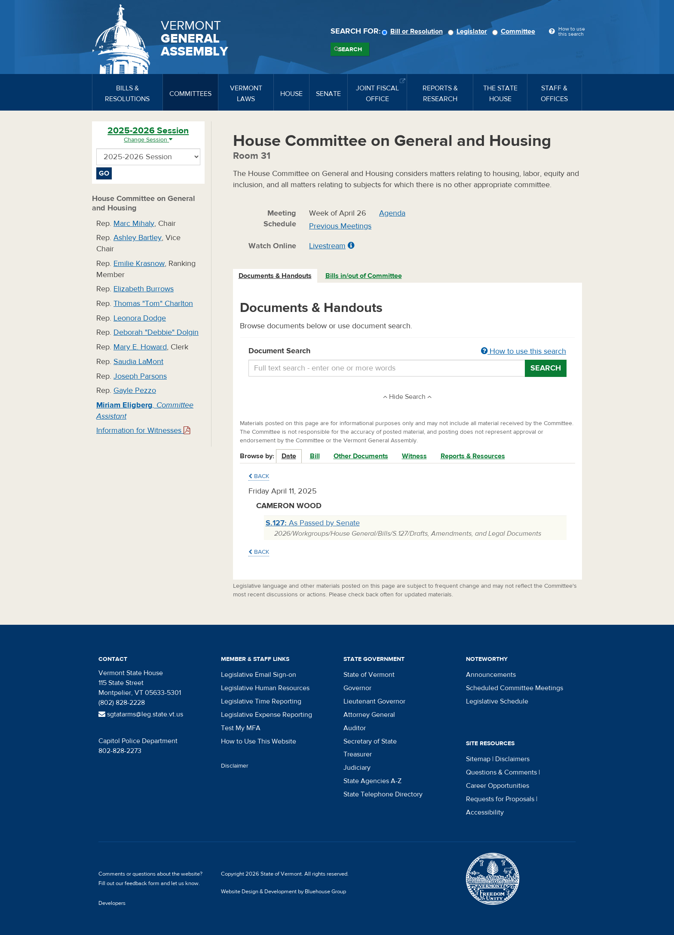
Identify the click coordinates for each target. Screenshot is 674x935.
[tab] (275, 276)
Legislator (468, 31)
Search (350, 49)
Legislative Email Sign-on (258, 674)
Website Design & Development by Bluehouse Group (283, 891)
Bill (315, 456)
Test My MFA (240, 728)
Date (289, 456)
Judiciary (357, 767)
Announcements (491, 674)
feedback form (142, 883)
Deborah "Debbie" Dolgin (156, 332)
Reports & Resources (473, 456)
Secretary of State (370, 741)
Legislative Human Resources (265, 688)
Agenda (392, 213)
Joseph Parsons (140, 376)
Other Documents (361, 456)
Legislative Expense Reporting (266, 714)
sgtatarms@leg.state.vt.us (140, 714)
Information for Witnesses (143, 430)
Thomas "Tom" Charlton (153, 304)
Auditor (354, 728)
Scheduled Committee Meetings (514, 688)
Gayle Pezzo (134, 390)
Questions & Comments (501, 772)
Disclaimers (512, 759)
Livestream (327, 246)
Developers (112, 903)
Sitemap (478, 759)
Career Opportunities (497, 785)
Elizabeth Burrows (143, 289)
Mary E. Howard (140, 347)
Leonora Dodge (139, 318)
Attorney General (369, 714)
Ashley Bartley (137, 238)
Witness (414, 456)
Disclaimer (234, 766)
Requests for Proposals (500, 799)
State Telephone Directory (383, 794)
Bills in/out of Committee (363, 276)
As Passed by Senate (313, 523)
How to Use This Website (258, 741)
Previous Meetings (340, 226)
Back (258, 476)
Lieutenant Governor (374, 701)
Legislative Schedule (497, 701)
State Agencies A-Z (372, 781)
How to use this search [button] (523, 351)
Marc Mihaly (133, 223)
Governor (357, 688)
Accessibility (485, 812)
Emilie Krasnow (139, 263)
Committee (515, 31)
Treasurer (357, 754)
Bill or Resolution (413, 31)
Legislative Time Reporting (261, 701)
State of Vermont (369, 674)
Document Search (407, 352)
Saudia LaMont (138, 362)
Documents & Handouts (275, 276)
